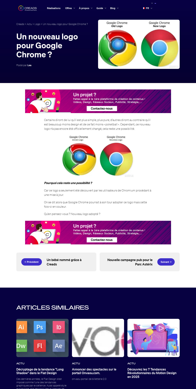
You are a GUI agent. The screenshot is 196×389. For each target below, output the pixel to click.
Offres (68, 8)
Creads (20, 24)
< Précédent (32, 261)
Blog (112, 8)
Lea (29, 65)
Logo (37, 24)
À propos (84, 8)
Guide (99, 8)
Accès (165, 7)
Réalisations (53, 8)
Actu (29, 24)
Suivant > (166, 261)
